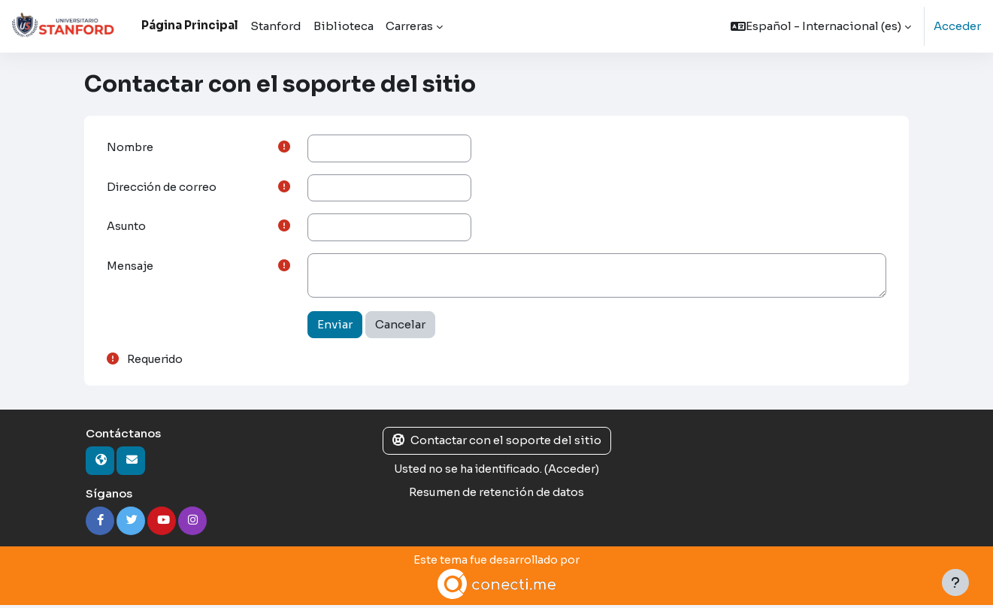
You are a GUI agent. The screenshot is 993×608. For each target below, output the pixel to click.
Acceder (957, 26)
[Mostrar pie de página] (955, 582)
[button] (820, 26)
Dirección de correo (164, 188)
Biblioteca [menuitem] (343, 26)
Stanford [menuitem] (275, 26)
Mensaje (131, 269)
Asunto (127, 228)
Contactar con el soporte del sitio (496, 443)
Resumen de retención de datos (497, 494)
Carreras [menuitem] (409, 26)
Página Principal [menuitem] (189, 25)
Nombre (130, 148)
